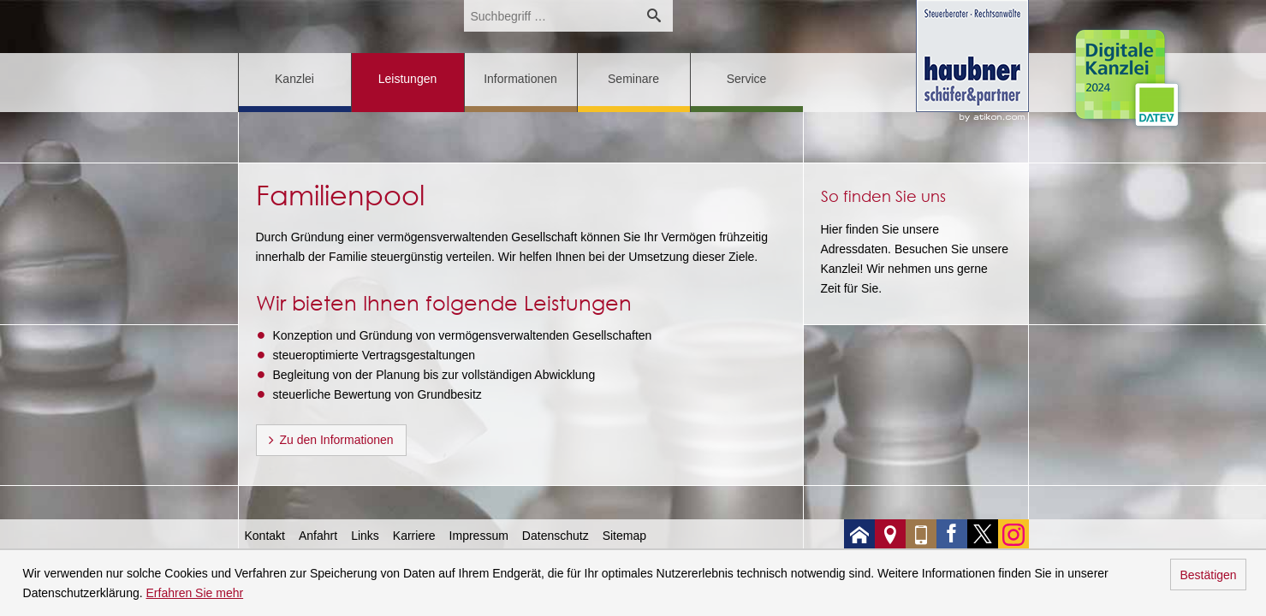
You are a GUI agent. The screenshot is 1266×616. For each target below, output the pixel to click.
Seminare (633, 79)
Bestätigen (1208, 575)
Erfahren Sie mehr (195, 593)
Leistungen (407, 79)
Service (747, 79)
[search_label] (549, 16)
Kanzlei (294, 79)
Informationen (520, 79)
